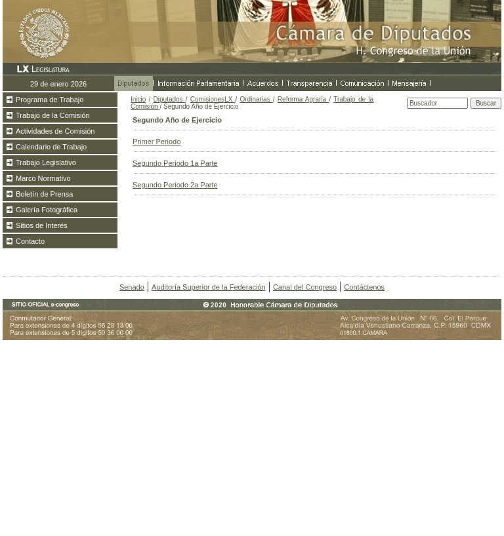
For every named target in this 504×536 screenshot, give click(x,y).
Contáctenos (364, 287)
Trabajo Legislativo (46, 162)
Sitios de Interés (42, 225)
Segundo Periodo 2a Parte (175, 185)
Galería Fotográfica (46, 210)
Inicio (138, 99)
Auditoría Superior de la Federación (209, 287)
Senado (131, 287)
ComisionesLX (213, 99)
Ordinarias (256, 99)
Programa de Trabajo (49, 100)
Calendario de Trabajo (51, 147)
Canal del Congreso (305, 287)
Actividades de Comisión (55, 131)
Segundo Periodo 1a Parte (175, 163)
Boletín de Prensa (44, 194)
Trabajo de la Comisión (53, 115)
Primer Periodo (156, 141)
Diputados (170, 99)
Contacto (30, 241)
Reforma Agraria (303, 99)
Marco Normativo (43, 178)
